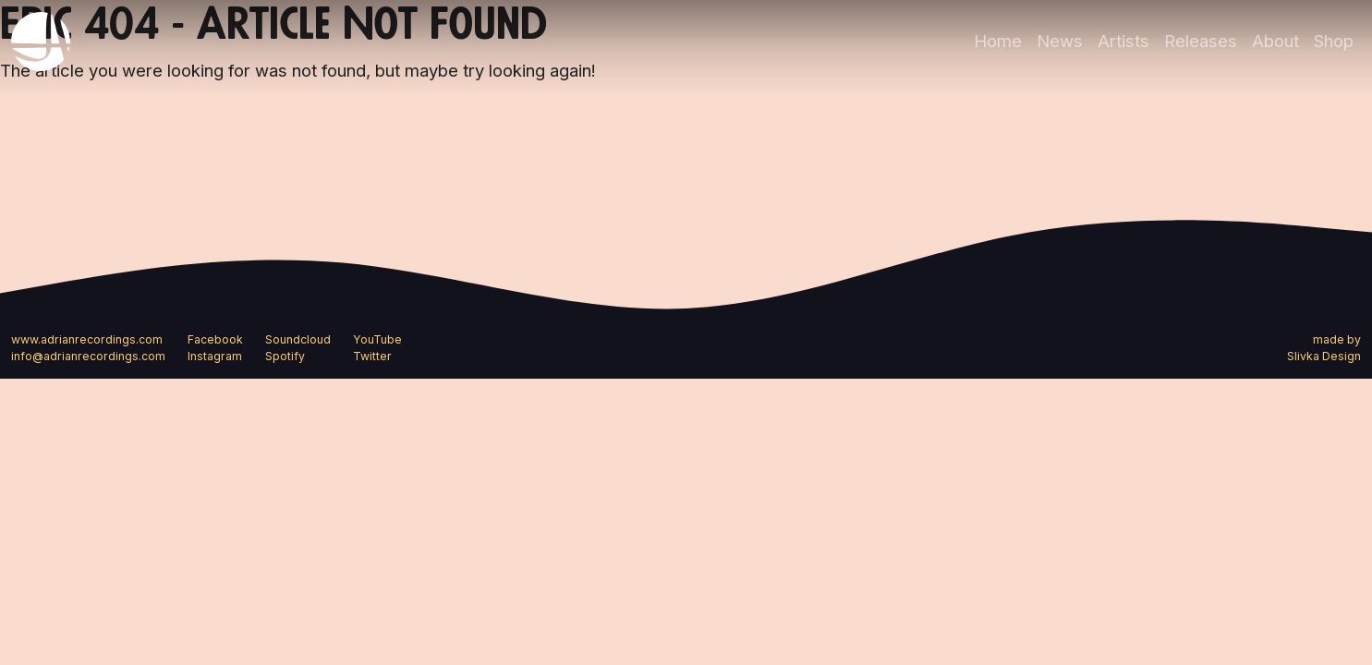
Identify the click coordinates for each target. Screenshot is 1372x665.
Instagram (215, 356)
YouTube (377, 339)
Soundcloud (298, 339)
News (1060, 40)
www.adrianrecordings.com (87, 339)
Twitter (372, 356)
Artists (1123, 40)
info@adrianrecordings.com (88, 356)
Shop (1334, 40)
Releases (1200, 40)
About (1275, 40)
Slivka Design (1324, 356)
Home (998, 40)
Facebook (215, 339)
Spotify (285, 356)
